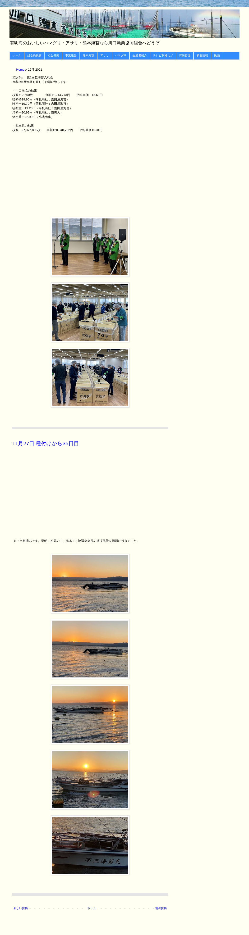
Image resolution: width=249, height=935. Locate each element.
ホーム (17, 55)
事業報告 (71, 55)
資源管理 (184, 55)
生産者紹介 (140, 55)
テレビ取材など (163, 55)
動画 (217, 55)
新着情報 (202, 55)
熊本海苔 (88, 55)
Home (20, 70)
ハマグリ (120, 55)
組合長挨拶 (34, 55)
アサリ (104, 55)
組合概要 (53, 55)
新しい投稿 (21, 908)
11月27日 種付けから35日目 (45, 443)
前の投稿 (161, 908)
